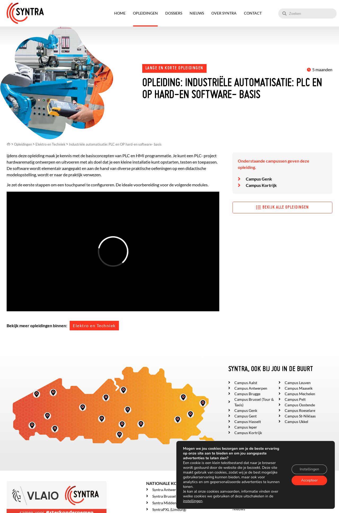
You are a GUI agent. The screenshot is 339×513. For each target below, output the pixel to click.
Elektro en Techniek (94, 325)
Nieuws (197, 13)
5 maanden (322, 69)
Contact (253, 13)
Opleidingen (145, 13)
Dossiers (173, 13)
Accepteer (309, 480)
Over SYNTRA (224, 13)
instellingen (192, 501)
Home (120, 13)
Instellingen (309, 469)
